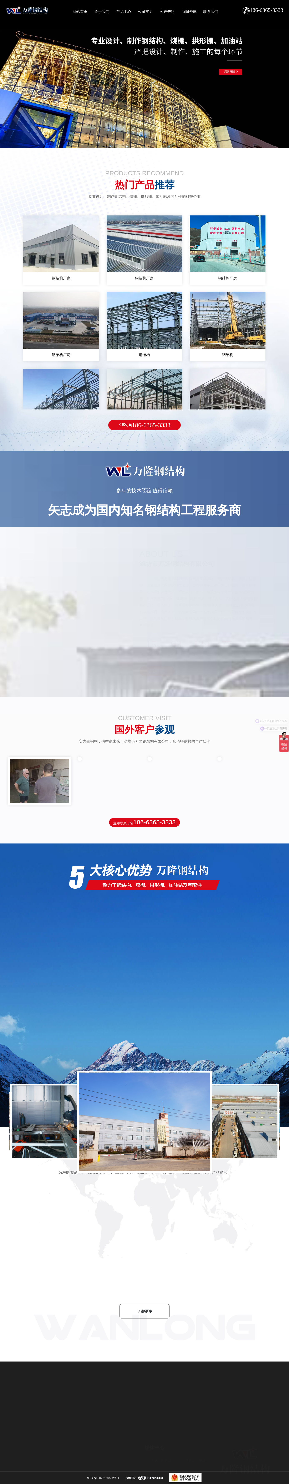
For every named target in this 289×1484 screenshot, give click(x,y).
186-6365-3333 (145, 425)
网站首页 (79, 12)
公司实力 (145, 12)
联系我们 (210, 12)
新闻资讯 (189, 12)
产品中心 (123, 12)
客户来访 (167, 12)
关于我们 (101, 12)
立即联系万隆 (144, 822)
